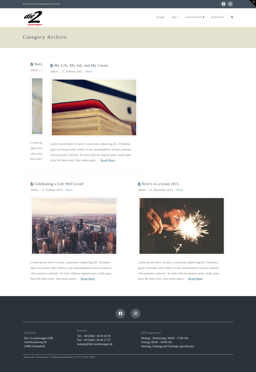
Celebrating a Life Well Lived (58, 184)
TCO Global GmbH (86, 357)
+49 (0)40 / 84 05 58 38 (96, 335)
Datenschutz (42, 357)
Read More (147, 159)
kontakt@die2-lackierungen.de (95, 344)
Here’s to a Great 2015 (160, 184)
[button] (252, 3)
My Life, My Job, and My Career (120, 65)
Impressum (29, 357)
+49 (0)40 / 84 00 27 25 (96, 339)
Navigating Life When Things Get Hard (66, 64)
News (64, 70)
